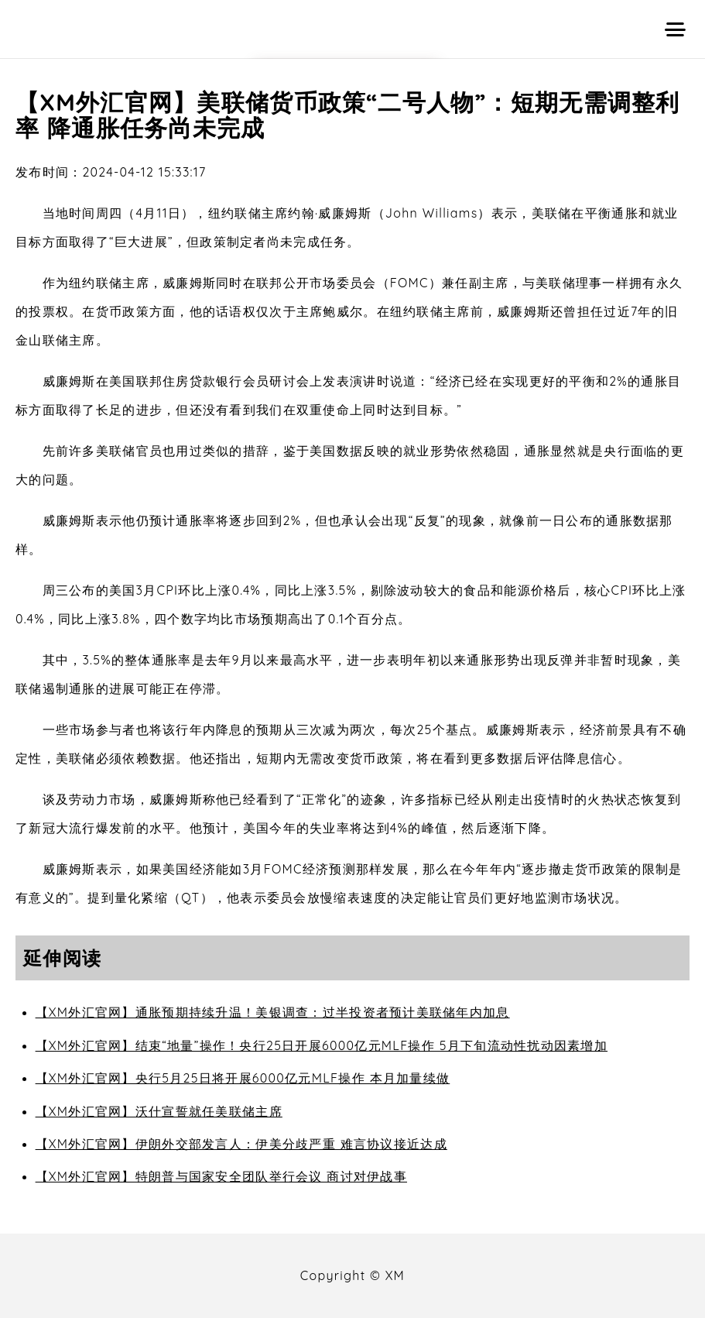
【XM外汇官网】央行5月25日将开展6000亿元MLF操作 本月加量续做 (243, 1078)
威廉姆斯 (189, 282)
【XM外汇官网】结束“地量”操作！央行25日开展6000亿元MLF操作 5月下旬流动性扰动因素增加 (321, 1045)
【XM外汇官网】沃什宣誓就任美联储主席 (159, 1111)
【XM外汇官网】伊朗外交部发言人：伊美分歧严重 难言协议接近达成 (241, 1144)
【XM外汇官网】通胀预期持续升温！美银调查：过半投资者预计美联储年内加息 (273, 1012)
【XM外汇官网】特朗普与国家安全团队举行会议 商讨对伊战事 (221, 1176)
